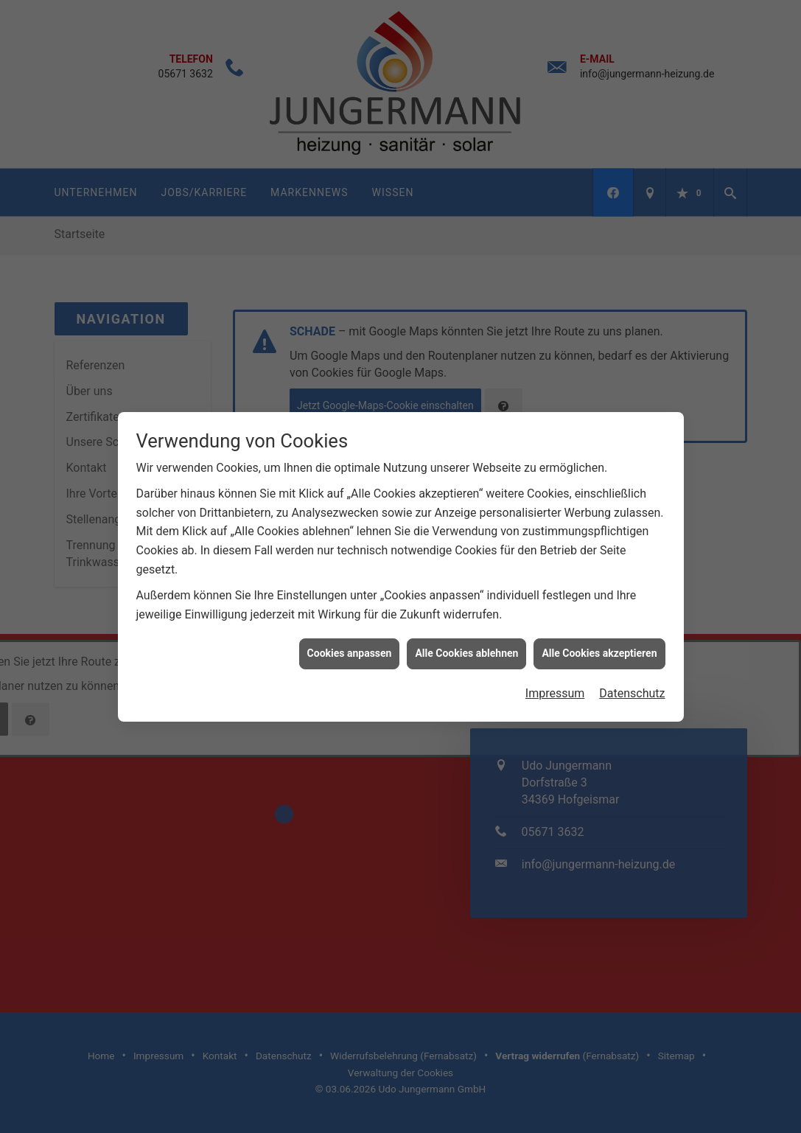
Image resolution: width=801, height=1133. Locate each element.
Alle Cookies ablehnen (466, 637)
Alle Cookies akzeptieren (599, 637)
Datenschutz (632, 676)
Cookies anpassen (349, 637)
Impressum (555, 676)
